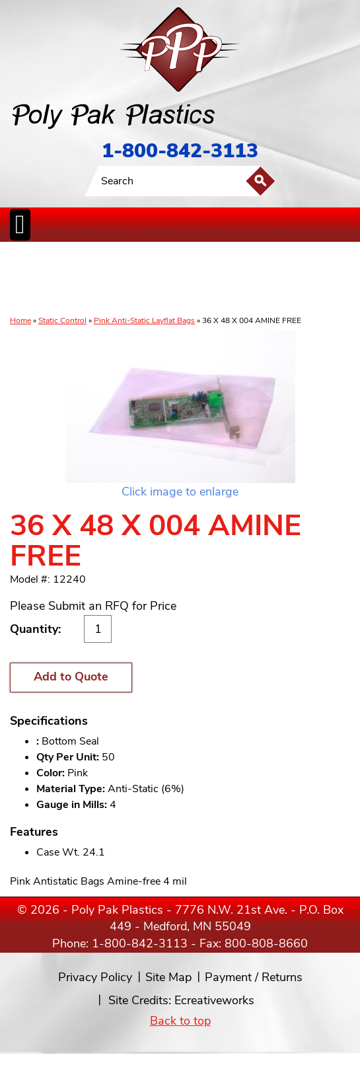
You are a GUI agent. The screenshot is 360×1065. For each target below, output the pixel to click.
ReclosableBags (107, 279)
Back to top (180, 1021)
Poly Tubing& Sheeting (60, 279)
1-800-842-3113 (180, 151)
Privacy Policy (95, 977)
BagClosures (296, 279)
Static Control (62, 320)
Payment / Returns (254, 977)
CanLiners (183, 279)
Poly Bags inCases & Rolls (24, 279)
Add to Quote (71, 676)
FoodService (258, 279)
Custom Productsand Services (338, 279)
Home (20, 320)
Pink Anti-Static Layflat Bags (144, 320)
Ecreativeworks (214, 1000)
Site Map (168, 977)
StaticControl (150, 279)
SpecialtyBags (219, 279)
